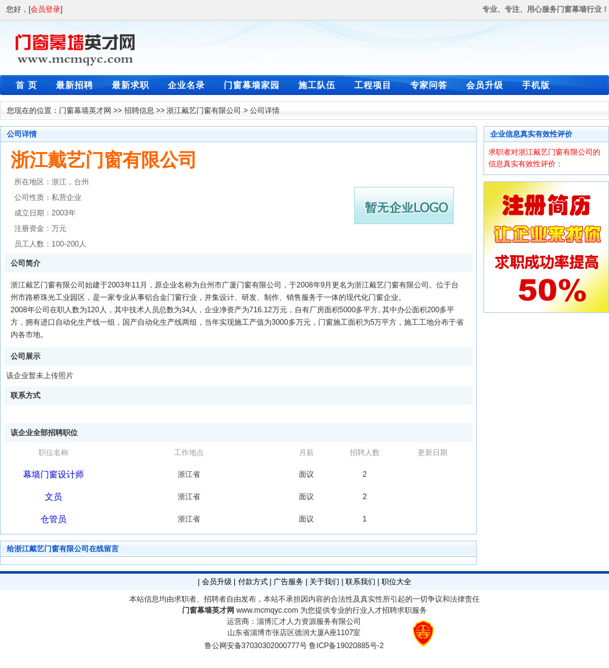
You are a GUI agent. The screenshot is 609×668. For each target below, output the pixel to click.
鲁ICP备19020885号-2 (346, 645)
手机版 (536, 85)
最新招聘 (74, 85)
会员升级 (484, 85)
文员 (53, 497)
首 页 (26, 85)
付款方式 (253, 581)
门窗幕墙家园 (252, 85)
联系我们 (360, 581)
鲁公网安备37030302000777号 (255, 645)
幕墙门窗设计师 (53, 474)
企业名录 (186, 85)
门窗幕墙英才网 (85, 110)
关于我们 (324, 581)
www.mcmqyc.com (267, 610)
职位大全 (396, 581)
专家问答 (428, 85)
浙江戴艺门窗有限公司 (204, 110)
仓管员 (53, 519)
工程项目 (373, 85)
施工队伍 (317, 85)
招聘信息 (139, 110)
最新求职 (130, 85)
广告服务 (288, 581)
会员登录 (45, 9)
